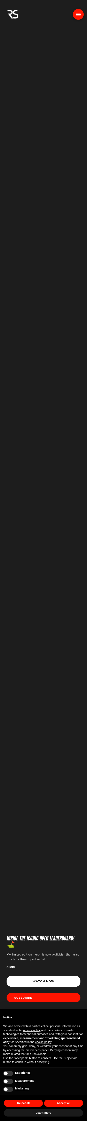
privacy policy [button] (31, 1030)
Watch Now (44, 981)
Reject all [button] (23, 1103)
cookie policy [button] (43, 1042)
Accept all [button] (63, 1103)
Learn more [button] (43, 1112)
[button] (78, 14)
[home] (11, 14)
